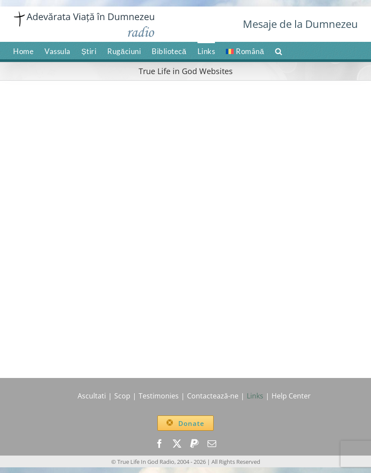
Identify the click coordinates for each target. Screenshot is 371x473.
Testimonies (159, 396)
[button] (279, 50)
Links (255, 396)
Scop (122, 396)
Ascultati (92, 396)
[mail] (212, 443)
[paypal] (194, 443)
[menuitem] (245, 50)
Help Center (291, 396)
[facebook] (159, 443)
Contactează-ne (212, 396)
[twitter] (177, 443)
